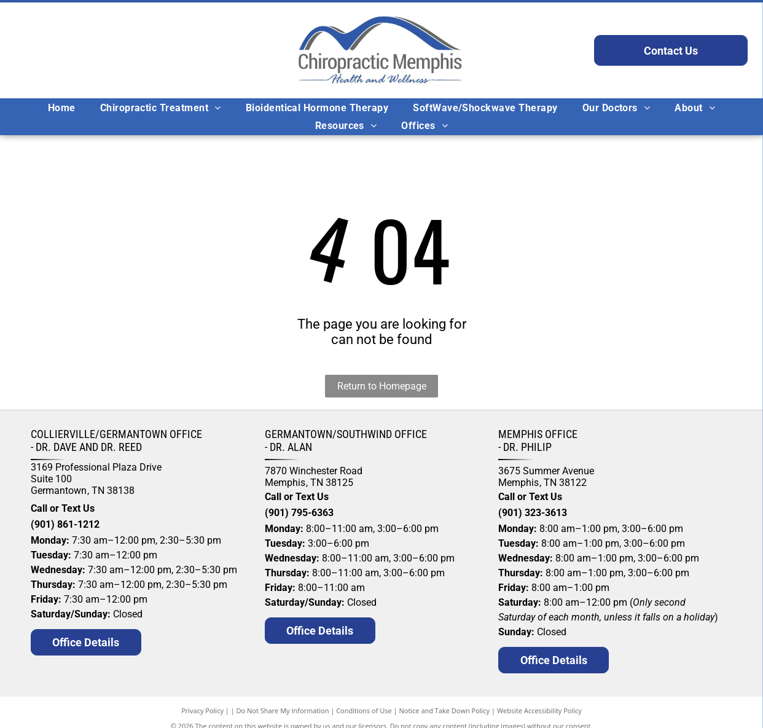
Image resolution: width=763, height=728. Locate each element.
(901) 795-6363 (299, 513)
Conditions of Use (364, 710)
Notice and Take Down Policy (444, 710)
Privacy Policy (202, 710)
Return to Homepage (381, 386)
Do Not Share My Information (283, 710)
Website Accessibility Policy (539, 710)
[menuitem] (62, 108)
